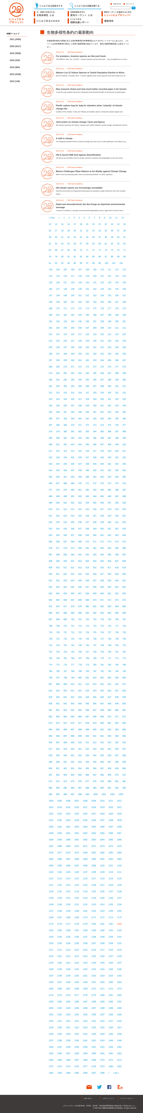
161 (72, 302)
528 (102, 516)
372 (87, 425)
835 (94, 697)
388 (124, 431)
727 (109, 632)
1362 (110, 1053)
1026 (85, 814)
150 (72, 295)
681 (94, 606)
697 (50, 619)
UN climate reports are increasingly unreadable (79, 188)
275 (102, 367)
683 (109, 606)
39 (50, 237)
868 (94, 716)
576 (50, 548)
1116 (85, 878)
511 (58, 509)
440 (102, 464)
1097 (76, 865)
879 (94, 723)
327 (80, 399)
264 (102, 360)
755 (72, 652)
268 (50, 367)
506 (102, 503)
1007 (76, 801)
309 (109, 386)
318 (94, 393)
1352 (102, 1047)
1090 (93, 859)
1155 (110, 904)
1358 (76, 1053)
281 (65, 373)
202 (50, 328)
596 (117, 555)
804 (109, 678)
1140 (59, 898)
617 (109, 567)
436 (72, 464)
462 (102, 477)
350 (87, 412)
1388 (102, 1073)
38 (124, 231)
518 (109, 509)
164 (94, 302)
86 (99, 257)
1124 (76, 885)
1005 (59, 801)
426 (80, 457)
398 (117, 438)
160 (65, 302)
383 (87, 431)
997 (72, 794)
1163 (102, 911)
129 (80, 282)
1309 (119, 1014)
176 (102, 308)
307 (94, 386)
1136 (102, 891)
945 (94, 762)
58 (87, 244)
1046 (102, 827)
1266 (59, 989)
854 (72, 710)
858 (102, 710)
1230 (59, 963)
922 (87, 749)
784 (124, 665)
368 (58, 425)
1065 (110, 840)
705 (109, 619)
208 (94, 328)
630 (124, 574)
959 (117, 768)
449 (87, 470)
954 (80, 768)
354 (117, 412)
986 (72, 788)
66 (56, 250)
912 (94, 742)
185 (87, 315)
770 (102, 658)
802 (94, 678)
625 (87, 574)
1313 (76, 1021)
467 (58, 483)
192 (58, 321)
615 (94, 567)
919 (65, 749)
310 (117, 386)
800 (80, 678)
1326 (110, 1027)
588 (58, 555)
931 (72, 755)
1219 (119, 950)
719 (50, 632)
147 (50, 295)
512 (65, 509)
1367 (76, 1060)
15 (62, 224)
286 (102, 373)
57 (81, 244)
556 (65, 535)
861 (124, 710)
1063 (93, 840)
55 (68, 244)
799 (72, 678)
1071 (85, 846)
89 (118, 257)
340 (94, 406)
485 (109, 490)
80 (62, 257)
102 (121, 263)
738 (109, 639)
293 (72, 380)
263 (94, 360)
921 (80, 749)
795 (124, 671)
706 (117, 619)
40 (56, 237)
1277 (76, 995)
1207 (93, 943)
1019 (102, 807)
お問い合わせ (88, 1098)
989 (94, 788)
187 (102, 315)
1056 (110, 833)
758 (94, 652)
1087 (68, 859)
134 (117, 282)
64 (124, 244)
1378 (93, 1066)
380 (65, 431)
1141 (68, 898)
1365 (59, 1060)
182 (65, 315)
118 (80, 276)
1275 (59, 995)
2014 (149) (15, 81)
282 (72, 373)
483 (94, 490)
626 (94, 574)
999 (87, 794)
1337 (51, 1040)
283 (80, 373)
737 (102, 639)
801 (87, 678)
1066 (119, 840)
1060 (68, 840)
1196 (76, 937)
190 (124, 315)
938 (124, 755)
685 (124, 606)
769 (94, 658)
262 (87, 360)
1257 (59, 982)
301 (50, 386)
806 (124, 678)
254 (109, 354)
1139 (51, 898)
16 (68, 224)
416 (87, 451)
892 (109, 729)
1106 (76, 872)
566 (58, 542)
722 (72, 632)
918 (58, 749)
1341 (85, 1040)
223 (124, 334)
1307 (102, 1014)
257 (50, 360)
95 (75, 263)
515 (87, 509)
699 (65, 619)
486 (117, 490)
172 (72, 308)
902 (102, 736)
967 (94, 775)
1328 (51, 1034)
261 (80, 360)
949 (124, 762)
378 (50, 431)
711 (72, 626)
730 (50, 639)
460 (87, 477)
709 (58, 626)
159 (58, 302)
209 (102, 328)
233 (117, 341)
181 (58, 315)
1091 (102, 859)
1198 (93, 937)
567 (65, 542)
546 (72, 529)
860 (117, 710)
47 (99, 237)
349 (80, 412)
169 (50, 308)
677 (65, 606)
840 (50, 704)
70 (81, 250)
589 (65, 555)
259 (65, 360)
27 (56, 231)
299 (117, 380)
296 (94, 380)
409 (117, 444)
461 (94, 477)
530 (117, 516)
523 (65, 516)
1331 (76, 1034)
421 (124, 451)
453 (117, 470)
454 (124, 470)
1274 (51, 995)
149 (65, 295)
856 (87, 710)
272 (80, 367)
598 (50, 561)
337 (72, 406)
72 (93, 250)
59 (93, 244)
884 (50, 729)
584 (109, 548)
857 (94, 710)
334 (50, 406)
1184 (51, 930)
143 (102, 289)
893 (117, 729)
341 (102, 406)
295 (87, 380)
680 (87, 606)
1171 (93, 917)
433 (50, 464)
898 (72, 736)
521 (50, 516)
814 (102, 684)
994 (50, 794)
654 (58, 593)
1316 (102, 1021)
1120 (119, 878)
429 (102, 457)
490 (65, 496)
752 (50, 652)
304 (72, 386)
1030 (119, 814)
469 (72, 483)
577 (58, 548)
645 (72, 587)
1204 (68, 943)
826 (109, 691)
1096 (68, 865)
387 (117, 431)
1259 (76, 982)
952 (65, 768)
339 (87, 406)
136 (50, 289)
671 (102, 600)
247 (58, 354)
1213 (68, 950)
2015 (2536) (15, 74)
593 (94, 555)
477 (50, 490)
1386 (85, 1073)
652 (124, 587)
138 (65, 289)
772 (117, 658)
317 (87, 393)
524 (72, 516)
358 (65, 418)
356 (50, 418)
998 (80, 794)
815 (109, 684)
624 (80, 574)
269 (58, 367)
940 (58, 762)
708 (50, 626)
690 (80, 613)
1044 (85, 827)
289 (124, 373)
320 (109, 393)
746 (87, 645)
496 (109, 496)
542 (124, 522)
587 (50, 555)
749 (109, 645)
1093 (119, 859)
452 (109, 470)
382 (80, 431)
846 (94, 704)
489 (58, 496)
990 (102, 788)
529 (109, 516)
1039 (119, 820)
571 (94, 542)
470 (80, 483)
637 (94, 580)
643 (58, 587)
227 (72, 341)
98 (93, 263)
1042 (68, 827)
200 (117, 321)
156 (117, 295)
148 (58, 295)
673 (117, 600)
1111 (119, 872)
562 (109, 535)
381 (72, 431)
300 (124, 380)
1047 (110, 827)
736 (94, 639)
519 (117, 509)
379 (58, 431)
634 (72, 580)
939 (50, 762)
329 (94, 399)
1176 (59, 924)
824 (94, 691)
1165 (119, 911)
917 (50, 749)
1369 (93, 1060)
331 (109, 399)
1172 (102, 917)
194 (72, 321)
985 (65, 788)
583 (102, 548)
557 (72, 535)
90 (124, 257)
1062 (85, 840)
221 (109, 334)
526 (87, 516)
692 (94, 613)
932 (80, 755)
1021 (119, 807)
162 (80, 302)
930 (65, 755)
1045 (93, 827)
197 (94, 321)
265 (109, 360)
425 (72, 457)
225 (58, 341)
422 (50, 457)
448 (80, 470)
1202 (51, 943)
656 (72, 593)
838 (117, 697)
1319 (51, 1027)
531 (124, 516)
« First (51, 218)
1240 (68, 969)
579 (72, 548)
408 (109, 444)
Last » (116, 1073)
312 (50, 393)
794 (117, 671)
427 (87, 457)
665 (58, 600)
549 (94, 529)
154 (102, 295)
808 (58, 684)
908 (65, 742)
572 (102, 542)
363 (102, 418)
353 (109, 412)
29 (68, 231)
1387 (93, 1073)
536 (80, 522)
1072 (93, 846)
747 (94, 645)
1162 (93, 911)
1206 (85, 943)
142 (94, 289)
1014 (59, 807)
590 (72, 555)
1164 (110, 911)
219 (94, 334)
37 (118, 231)
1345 (119, 1040)
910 (80, 742)
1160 (76, 911)
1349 (76, 1047)
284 (87, 373)
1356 (59, 1053)
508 (117, 503)
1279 (93, 995)
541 (117, 522)
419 (109, 451)
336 (65, 406)
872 (124, 716)
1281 (110, 995)
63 (118, 244)
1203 (59, 943)
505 (94, 503)
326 (72, 399)
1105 (68, 872)
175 (94, 308)
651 (117, 587)
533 (58, 522)
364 (109, 418)
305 (80, 386)
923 (94, 749)
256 (124, 354)
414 (72, 451)
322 (124, 393)
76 (118, 250)
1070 (76, 846)
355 (124, 412)
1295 (76, 1008)
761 (117, 652)
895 (50, 736)
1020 (110, 807)
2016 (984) (15, 67)
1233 (85, 963)
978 (94, 781)
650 (109, 587)
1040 (51, 827)
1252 (93, 976)
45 (87, 237)
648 (94, 587)
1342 (93, 1040)
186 (94, 315)
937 (117, 755)
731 (58, 639)
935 (102, 755)
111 (109, 269)
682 (102, 606)
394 (87, 438)
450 (94, 470)
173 (80, 308)
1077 (59, 853)
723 (80, 632)
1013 (51, 807)
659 (94, 593)
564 (124, 535)
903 (109, 736)
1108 (93, 872)
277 (117, 367)
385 (102, 431)
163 (87, 302)
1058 (51, 840)
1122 (59, 885)
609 (50, 567)
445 (58, 470)
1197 (85, 937)
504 (87, 503)
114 (50, 276)
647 (87, 587)
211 (117, 328)
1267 (68, 989)
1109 (102, 872)
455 (50, 477)
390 (58, 438)
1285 (68, 1002)
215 (65, 334)
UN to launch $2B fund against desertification (78, 155)
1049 (51, 833)
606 (109, 561)
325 (65, 399)
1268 (76, 989)
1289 (102, 1002)
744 (72, 645)
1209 (110, 943)
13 (50, 224)
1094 (51, 865)
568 (72, 542)
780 (94, 665)
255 (117, 354)
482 (87, 490)
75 (112, 250)
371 (80, 425)
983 (50, 788)
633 (65, 580)
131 (94, 282)
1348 (68, 1047)
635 (80, 580)
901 (94, 736)
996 (65, 794)
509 (124, 503)
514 (80, 509)
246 (50, 354)
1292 (51, 1008)
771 (109, 658)
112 (117, 269)
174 (87, 308)
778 (80, 665)
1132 (68, 891)
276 (109, 367)
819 (58, 691)
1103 (51, 872)
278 (124, 367)
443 (124, 464)
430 (109, 457)
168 (124, 302)
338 (80, 406)
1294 (68, 1008)
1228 (119, 956)
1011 (110, 801)
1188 (85, 930)
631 (50, 580)
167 (117, 302)
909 (72, 742)
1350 (85, 1047)
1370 (102, 1060)
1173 (110, 917)
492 (80, 496)
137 (58, 289)
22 (106, 224)
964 (72, 775)
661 (109, 593)
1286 (76, 1002)
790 (87, 671)
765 (65, 658)
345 (50, 412)
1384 (68, 1073)
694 (109, 613)
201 (124, 321)
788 (72, 671)
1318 (119, 1021)
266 (117, 360)
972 (50, 781)
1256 (51, 982)
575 (124, 542)
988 (87, 788)
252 (94, 354)
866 (80, 716)
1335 (110, 1034)
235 (50, 347)
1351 (93, 1047)
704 (102, 619)
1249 (68, 976)
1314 (85, 1021)
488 (50, 496)
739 (117, 639)
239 (80, 347)
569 (80, 542)
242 (102, 347)
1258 (68, 982)
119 (87, 276)
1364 (51, 1060)
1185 (59, 930)
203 (58, 328)
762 (124, 652)
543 (50, 529)
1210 (119, 943)
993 (124, 788)
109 (94, 269)
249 (72, 354)
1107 (85, 872)
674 (124, 600)
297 (102, 380)
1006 (68, 801)
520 (124, 509)
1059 (59, 840)
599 (58, 561)
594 (102, 555)
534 (65, 522)
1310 (51, 1021)
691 (87, 613)
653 (50, 593)
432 (124, 457)
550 (102, 529)
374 (102, 425)
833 (80, 697)
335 (58, 406)
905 (124, 736)
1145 (102, 898)
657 (80, 593)
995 (58, 794)
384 (94, 431)
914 (109, 742)
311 (124, 386)
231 (102, 341)
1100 (102, 865)
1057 (119, 833)
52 (50, 244)
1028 (102, 814)
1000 (95, 794)
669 (87, 600)
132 (102, 282)
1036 (93, 820)
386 (109, 431)
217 (80, 334)
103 (50, 269)
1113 (59, 878)
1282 (119, 995)
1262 (102, 982)
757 (87, 652)
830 (58, 697)
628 (109, 574)
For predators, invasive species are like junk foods (81, 56)
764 (58, 658)
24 (118, 224)
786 (58, 671)
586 (124, 548)
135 (124, 282)
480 (72, 490)
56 (75, 244)
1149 (59, 904)
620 (50, 574)
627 (102, 574)
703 (94, 619)
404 (80, 444)
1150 (68, 904)
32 (87, 231)
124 (124, 276)
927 (124, 749)
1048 (119, 827)
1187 (76, 930)
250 (80, 354)
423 (58, 457)
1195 (68, 937)
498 (124, 496)
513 (72, 509)
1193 (51, 937)
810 (72, 684)
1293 (59, 1008)
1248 (59, 976)
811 (80, 684)
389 (50, 438)
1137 (110, 891)
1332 (85, 1034)
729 (124, 632)
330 (102, 399)
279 (50, 373)
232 (109, 341)
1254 (110, 976)
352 (102, 412)
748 (102, 645)
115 (58, 276)
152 (87, 295)
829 (50, 697)
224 (50, 341)
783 (117, 665)
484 (102, 490)
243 (109, 347)
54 (62, 244)
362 (94, 418)
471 (87, 483)
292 (65, 380)
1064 (102, 840)
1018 (93, 807)
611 (65, 567)
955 (87, 768)
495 (102, 496)
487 (124, 490)
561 (102, 535)
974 (65, 781)
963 (65, 775)
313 (58, 393)
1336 (119, 1034)
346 (58, 412)
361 (87, 418)
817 (124, 684)
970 (117, 775)
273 (87, 367)
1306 (93, 1014)
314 (65, 393)
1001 (104, 794)
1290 (110, 1002)
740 (124, 639)
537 (87, 522)
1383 (59, 1073)
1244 (102, 969)
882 (117, 723)
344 (124, 406)
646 (80, 587)
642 (50, 587)
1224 (85, 956)
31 (81, 231)
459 (80, 477)
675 (50, 606)
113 (124, 269)
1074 (110, 846)
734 (80, 639)
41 (62, 237)
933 (87, 755)
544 (58, 529)
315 (72, 393)
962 (58, 775)
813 (94, 684)
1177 (68, 924)
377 (124, 425)
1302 (59, 1014)
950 (50, 768)
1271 (102, 989)
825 (102, 691)
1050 (59, 833)
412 (58, 451)
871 (117, 716)
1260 (85, 982)
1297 (93, 1008)
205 (72, 328)
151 (80, 295)
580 (80, 548)
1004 (51, 801)
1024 (68, 814)
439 (94, 464)
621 (58, 574)
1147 (119, 898)
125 (50, 282)
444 (50, 470)
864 (65, 716)
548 (87, 529)
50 (118, 237)
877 (80, 723)
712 (80, 626)
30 (75, 231)
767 (80, 658)
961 (50, 775)
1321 (68, 1027)
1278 (85, 995)
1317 (110, 1021)
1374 (59, 1066)
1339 (68, 1040)
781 (102, 665)
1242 (85, 969)
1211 (51, 950)
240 (87, 347)
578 (65, 548)
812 (87, 684)
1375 (68, 1066)
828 (124, 691)
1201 (119, 937)
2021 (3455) (15, 39)
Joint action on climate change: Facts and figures (80, 122)
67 (62, 250)
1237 (119, 963)
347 (65, 412)
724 (87, 632)
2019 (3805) (15, 53)
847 (102, 704)
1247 (51, 976)
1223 (76, 956)
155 (109, 295)
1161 (85, 911)
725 (94, 632)
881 (109, 723)
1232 (76, 963)
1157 (51, 911)
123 (117, 276)
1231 (68, 963)
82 (75, 257)
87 (106, 257)
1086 (59, 859)
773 (124, 658)
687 (58, 613)
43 (75, 237)
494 (94, 496)
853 (65, 710)
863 (58, 716)
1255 (119, 976)
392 (72, 438)
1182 (110, 924)
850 (124, 704)
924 (102, 749)
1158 (59, 911)
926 (117, 749)
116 (65, 276)
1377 (85, 1066)
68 (68, 250)
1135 (93, 891)
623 (72, 574)
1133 (76, 891)
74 (106, 250)
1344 (110, 1040)
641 (124, 580)
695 (117, 613)
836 (102, 697)
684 (117, 606)
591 (80, 555)
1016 (76, 807)
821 (72, 691)
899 (80, 736)
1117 (93, 878)
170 (58, 308)
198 (102, 321)
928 (50, 755)
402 (65, 444)
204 (65, 328)
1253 (102, 976)
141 (87, 289)
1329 (59, 1034)
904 (117, 736)
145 (117, 289)
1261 (93, 982)
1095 (59, 865)
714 (94, 626)
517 (102, 509)
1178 (76, 924)
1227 (110, 956)
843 (72, 704)
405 (87, 444)
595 (109, 555)
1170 (85, 917)
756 (80, 652)
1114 (68, 878)
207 (87, 328)
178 (117, 308)
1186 (68, 930)
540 (109, 522)
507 (109, 503)
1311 (59, 1021)
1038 (110, 820)
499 (50, 503)
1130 (51, 891)
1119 (110, 878)
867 (87, 716)
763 (50, 658)
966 (87, 775)
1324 (93, 1027)
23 (112, 224)
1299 (110, 1008)
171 (65, 308)
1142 (76, 898)
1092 (110, 859)
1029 (110, 814)
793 (109, 671)
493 (87, 496)
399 (124, 438)
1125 (85, 885)
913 (102, 742)
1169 (76, 917)
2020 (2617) (15, 46)
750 (117, 645)
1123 (68, 885)
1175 (51, 924)
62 (112, 244)
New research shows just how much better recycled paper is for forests (91, 89)
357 (58, 418)
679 (80, 606)
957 (102, 768)
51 (124, 237)
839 (124, 697)
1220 (51, 956)
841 (58, 704)
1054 (93, 833)
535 (72, 522)
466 (50, 483)
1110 (110, 872)
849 (117, 704)
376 (117, 425)
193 (65, 321)
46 (93, 237)
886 (65, 729)
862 (50, 716)
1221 (59, 956)
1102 (119, 865)
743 (65, 645)
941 (65, 762)
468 (65, 483)
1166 (51, 917)
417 (94, 451)
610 (58, 567)
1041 (59, 827)
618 (117, 567)
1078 (68, 853)
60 (99, 244)
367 (50, 425)
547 (80, 529)
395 (94, 438)
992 (117, 788)
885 (58, 729)
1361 (102, 1053)
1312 (68, 1021)
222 (117, 334)
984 (58, 788)
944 (87, 762)
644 (65, 587)
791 (94, 671)
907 (58, 742)
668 (80, 600)
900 (87, 736)
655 (65, 593)
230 (94, 341)
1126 (93, 885)
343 (117, 406)
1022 (51, 814)
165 (102, 302)
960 (124, 768)
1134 (85, 891)
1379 (102, 1066)
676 (58, 606)
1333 (93, 1034)
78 (50, 257)
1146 (110, 898)
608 (124, 561)
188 (109, 315)
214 (58, 334)
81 (68, 257)
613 (80, 567)
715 (102, 626)
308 (102, 386)
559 (87, 535)
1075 (119, 846)
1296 (85, 1008)
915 (117, 742)
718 (124, 626)
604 (94, 561)
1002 (112, 794)
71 (87, 250)
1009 (93, 801)
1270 (93, 989)
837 (109, 697)
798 (65, 678)
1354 (119, 1047)
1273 (119, 989)
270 (65, 367)
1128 (110, 885)
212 (124, 328)
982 (124, 781)
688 (65, 613)
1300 (119, 1008)
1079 (76, 853)
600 (65, 561)
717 (117, 626)
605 (102, 561)
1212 (59, 950)
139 (72, 289)
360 (80, 418)
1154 (102, 904)
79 (56, 257)
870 (109, 716)
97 (87, 263)
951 (58, 768)
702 (87, 619)
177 (109, 308)
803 (102, 678)
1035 (85, 820)
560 (94, 535)
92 (56, 263)
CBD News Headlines (74, 52)
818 (50, 691)
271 (72, 367)
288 (117, 373)
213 (50, 334)
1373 (51, 1066)
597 (124, 555)
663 (124, 593)
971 (124, 775)
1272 (110, 989)
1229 (51, 963)
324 (58, 399)
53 (56, 244)
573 (109, 542)
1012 (119, 801)
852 (58, 710)
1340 (76, 1040)
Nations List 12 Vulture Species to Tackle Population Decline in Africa (90, 73)
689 (72, 613)
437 (80, 464)
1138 (119, 891)
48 (106, 237)
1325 (102, 1027)
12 (122, 218)
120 (94, 276)
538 (94, 522)
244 (117, 347)
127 (65, 282)
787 (65, 671)
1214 (76, 950)
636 (87, 580)
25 (124, 224)
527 (94, 516)
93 (62, 263)
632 (58, 580)
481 (80, 490)
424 (65, 457)
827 (117, 691)
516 (94, 509)
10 (110, 218)
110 (102, 269)
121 (102, 276)
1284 (59, 1002)
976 (80, 781)
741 (50, 645)
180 (50, 315)
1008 (85, 801)
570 (87, 542)
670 (94, 600)
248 (65, 354)
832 (72, 697)
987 (80, 788)
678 (72, 606)
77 (124, 250)
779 (87, 665)
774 (50, 665)
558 (80, 535)
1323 (85, 1027)
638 (102, 580)
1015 (68, 807)
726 (102, 632)
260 (72, 360)
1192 (119, 930)
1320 (59, 1027)
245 (124, 347)
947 (109, 762)
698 (58, 619)
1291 (119, 1002)
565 (50, 542)
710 (65, 626)
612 (72, 567)
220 (102, 334)
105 (65, 269)
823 (87, 691)
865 (72, 716)
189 (117, 315)
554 (50, 535)
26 (50, 231)
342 (109, 406)
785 (50, 671)
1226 (102, 956)
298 (109, 380)
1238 (51, 969)
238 (72, 347)
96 (81, 263)
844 (80, 704)
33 (93, 231)
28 (62, 231)
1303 (68, 1014)
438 (87, 464)
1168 (68, 917)
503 (80, 503)
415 (80, 451)
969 (109, 775)
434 (58, 464)
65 (50, 250)
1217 (102, 950)
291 (58, 380)
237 (65, 347)
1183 (119, 924)
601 (72, 561)
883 (124, 723)
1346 (51, 1047)
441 (109, 464)
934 (94, 755)
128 (72, 282)
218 (87, 334)
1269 (85, 989)
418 (102, 451)
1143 (85, 898)
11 (116, 218)
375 (109, 425)
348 (72, 412)
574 (117, 542)
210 (109, 328)
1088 (76, 859)
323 (50, 399)
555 (58, 535)
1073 (102, 846)
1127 (102, 885)
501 (65, 503)
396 (102, 438)
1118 (102, 878)
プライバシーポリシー (126, 1098)
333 (124, 399)
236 (58, 347)
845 (87, 704)
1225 (93, 956)
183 (72, 315)
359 (72, 418)
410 (124, 444)
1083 (110, 853)
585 (117, 548)
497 (117, 496)
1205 (76, 943)
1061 (76, 840)
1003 (121, 794)
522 (58, 516)
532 (50, 522)
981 (117, 781)
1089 (85, 859)
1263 (110, 982)
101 (114, 263)
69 (75, 250)
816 (117, 684)
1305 (85, 1014)
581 (87, 548)
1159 (68, 911)
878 (87, 723)
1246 (119, 969)
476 (124, 483)
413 (65, 451)
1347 (59, 1047)
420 (117, 451)
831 (65, 697)
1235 (102, 963)
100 (106, 263)
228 (80, 341)
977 (87, 781)
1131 (59, 891)
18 (81, 224)
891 (102, 729)
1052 (76, 833)
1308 (110, 1014)
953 (72, 768)
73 (99, 250)
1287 (85, 1002)
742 (58, 645)
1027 (93, 814)
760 (109, 652)
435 (65, 464)
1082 (102, 853)
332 (117, 399)
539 (102, 522)
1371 (110, 1060)
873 (50, 723)
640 (117, 580)
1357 (68, 1053)
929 (58, 755)
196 (87, 321)
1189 (93, 930)
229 (87, 341)
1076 (51, 853)
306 (87, 386)
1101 (110, 865)
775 (58, 665)
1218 (110, 950)
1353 (110, 1047)
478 (58, 490)
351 (94, 412)
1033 (68, 820)
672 (109, 600)
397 (109, 438)
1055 (102, 833)
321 (117, 393)
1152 (85, 904)
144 (109, 289)
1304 (76, 1014)
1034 (76, 820)
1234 (93, 963)
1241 (76, 969)
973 (58, 781)
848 (109, 704)
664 (50, 600)
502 (72, 503)
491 (72, 496)
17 (75, 224)
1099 (93, 865)
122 (109, 276)
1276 (68, 995)
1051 (68, 833)
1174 (119, 917)
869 (102, 716)
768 (87, 658)
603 (87, 561)
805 (117, 678)
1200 (110, 937)
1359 (85, 1053)
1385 (76, 1073)
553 (124, 529)
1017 (85, 807)
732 (65, 639)
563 (117, 535)
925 (109, 749)
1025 (76, 814)
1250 (76, 976)
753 (58, 652)
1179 (85, 924)
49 (112, 237)
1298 (102, 1008)
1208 (102, 943)
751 (124, 645)
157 (124, 295)
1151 (76, 904)
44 (81, 237)
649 (102, 587)
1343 (102, 1040)
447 (72, 470)
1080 (85, 853)
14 (56, 224)
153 (94, 295)
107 (80, 269)
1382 (51, 1073)
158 (50, 302)
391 (65, 438)
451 (102, 470)
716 (109, 626)
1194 (59, 937)
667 (72, 600)
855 (80, 710)
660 (102, 593)
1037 (102, 820)
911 (87, 742)
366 (124, 418)
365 (117, 418)
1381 (119, 1066)
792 (102, 671)
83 (81, 257)
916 (124, 742)
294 (80, 380)
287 (109, 373)
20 (93, 224)
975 (72, 781)
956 (94, 768)
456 (58, 477)
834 (87, 697)
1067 (51, 846)
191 (50, 321)
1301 (51, 1014)
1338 (59, 1040)
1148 (51, 904)
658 (87, 593)
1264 (119, 982)
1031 (51, 820)
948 (117, 762)
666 (65, 600)
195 (80, 321)
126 (58, 282)
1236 (110, 963)
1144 (93, 898)
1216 (93, 950)
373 (94, 425)
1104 (59, 872)
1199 (102, 937)
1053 (85, 833)
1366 (68, 1060)
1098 (85, 865)
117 (72, 276)
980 (109, 781)
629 (117, 574)
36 (112, 231)
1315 (93, 1021)
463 (109, 477)
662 (117, 593)
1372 (119, 1060)
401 (58, 444)
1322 (76, 1027)
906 (50, 742)
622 (65, 574)
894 (124, 729)
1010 (102, 801)
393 (80, 438)
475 (117, 483)
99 (99, 263)
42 (68, 237)
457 (65, 477)
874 (58, 723)
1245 (110, 969)
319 (102, 393)
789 (80, 671)
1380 (110, 1066)
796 (50, 678)
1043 (76, 827)
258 (58, 360)
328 (87, 399)
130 (87, 282)
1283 (51, 1002)
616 (102, 567)
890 (94, 729)
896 (58, 736)
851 (50, 710)
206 (80, 328)
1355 (51, 1053)
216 (72, 334)
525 (80, 516)
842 (65, 704)
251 (87, 354)
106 (72, 269)
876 (72, 723)
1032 (59, 820)
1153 (93, 904)
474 (109, 483)
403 (72, 444)
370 (72, 425)
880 (102, 723)
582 (94, 548)
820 (65, 691)
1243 (93, 969)
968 (102, 775)
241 (94, 347)
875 (65, 723)
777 (72, 665)
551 (109, 529)
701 (80, 619)
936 (109, 755)
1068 (59, 846)
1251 (85, 976)
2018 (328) (15, 60)
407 (102, 444)
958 (109, 768)
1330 (68, 1034)
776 (65, 665)
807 (50, 684)
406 (94, 444)
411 (50, 451)
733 (72, 639)
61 (106, 244)
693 (102, 613)
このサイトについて (108, 1098)
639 (109, 580)
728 (117, 632)
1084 (119, 853)
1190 (102, 930)
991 (109, 788)
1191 (110, 930)
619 (124, 567)
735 (87, 639)
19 (87, 224)
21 (99, 224)
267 (124, 360)
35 (106, 231)
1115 (76, 878)
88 (112, 257)
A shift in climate (64, 138)
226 (65, 341)
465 (124, 477)
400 (50, 444)
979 (102, 781)
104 (58, 269)
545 (65, 529)
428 (94, 457)
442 (117, 464)
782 (109, 665)
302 (58, 386)
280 (58, 373)
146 (124, 289)
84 (87, 257)
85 (93, 257)
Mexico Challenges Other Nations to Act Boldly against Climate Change (91, 171)
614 (87, 567)
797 (58, 678)
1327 (119, 1027)
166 (109, 302)
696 (124, 613)
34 (99, 231)
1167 (59, 917)
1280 (102, 995)
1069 (68, 846)
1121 (51, 885)
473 (102, 483)
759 (102, 652)
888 (80, 729)
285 (94, 373)
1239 (59, 969)
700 (72, 619)
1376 (76, 1066)
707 (124, 619)
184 (80, 315)
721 (65, 632)
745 (80, 645)
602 (80, 561)
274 (94, 367)
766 (72, 658)
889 (87, 729)
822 (80, 691)
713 (87, 626)
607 (117, 561)
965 (80, 775)
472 (94, 483)
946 (102, 762)
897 (65, 736)
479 (65, 490)
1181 (102, 924)
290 (50, 380)
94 (68, 263)
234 (124, 341)
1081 (93, 853)
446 (65, 470)
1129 (119, 885)
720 (58, 632)
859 (109, 710)
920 (72, 749)
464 (117, 477)
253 (102, 354)
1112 (51, 878)
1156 (119, 904)
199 (109, 321)
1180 (93, 924)
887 (72, 729)
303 (65, 386)
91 (50, 263)
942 (72, 762)
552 (117, 529)
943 (80, 762)
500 (58, 503)
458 (72, 477)
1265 (51, 989)
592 (87, 555)
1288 (93, 1002)
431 (117, 457)
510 (50, 509)
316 (80, 393)
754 (65, 652)
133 (109, 282)
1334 (102, 1034)
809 (65, 684)
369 (65, 425)
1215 (85, 950)
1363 (119, 1053)
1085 (51, 859)
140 (80, 289)
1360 (93, 1053)
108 (87, 269)
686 (50, 613)
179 (124, 308)
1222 (68, 956)
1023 (59, 814)
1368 (85, 1060)
